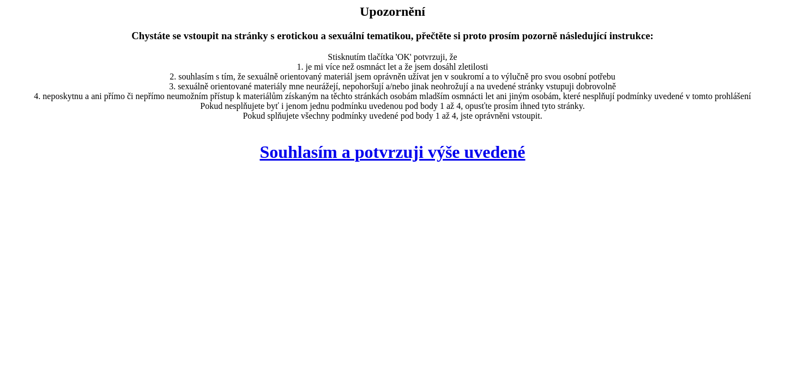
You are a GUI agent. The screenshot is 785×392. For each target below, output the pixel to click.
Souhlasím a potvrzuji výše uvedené (392, 152)
